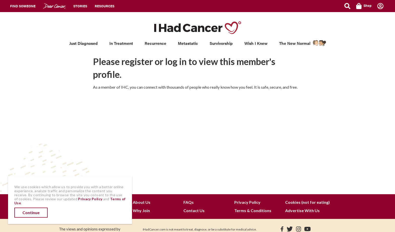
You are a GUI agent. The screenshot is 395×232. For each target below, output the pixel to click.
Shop (364, 6)
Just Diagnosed (83, 43)
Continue (31, 212)
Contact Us (194, 210)
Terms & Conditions (252, 210)
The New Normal (294, 43)
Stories (80, 6)
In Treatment (121, 43)
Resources (104, 6)
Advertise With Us (302, 210)
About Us (141, 202)
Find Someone (23, 6)
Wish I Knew (256, 43)
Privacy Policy (247, 202)
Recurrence (155, 43)
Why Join (141, 210)
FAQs (188, 202)
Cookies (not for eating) (307, 202)
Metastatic (188, 43)
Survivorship (221, 43)
